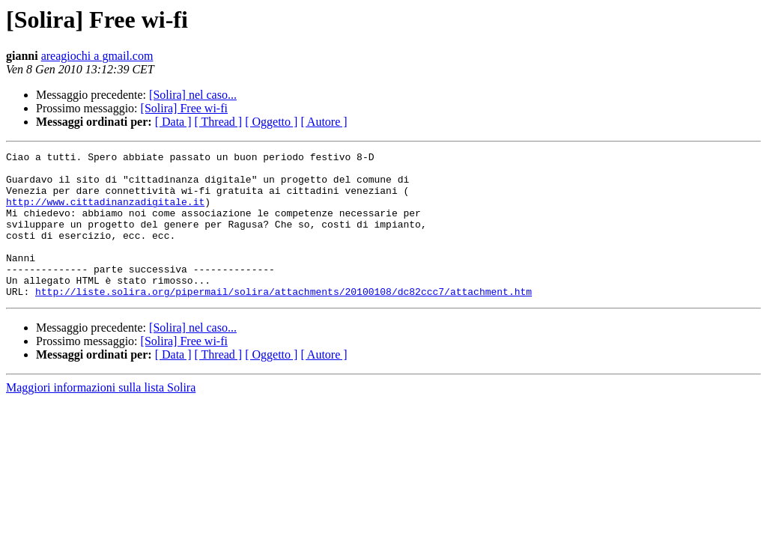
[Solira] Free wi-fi (184, 108)
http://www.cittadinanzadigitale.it (105, 212)
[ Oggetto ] (271, 121)
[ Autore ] (323, 121)
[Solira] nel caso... (193, 94)
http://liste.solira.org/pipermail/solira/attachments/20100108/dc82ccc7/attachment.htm (283, 320)
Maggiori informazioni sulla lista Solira (100, 416)
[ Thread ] (219, 121)
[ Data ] (173, 121)
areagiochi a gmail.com (97, 55)
